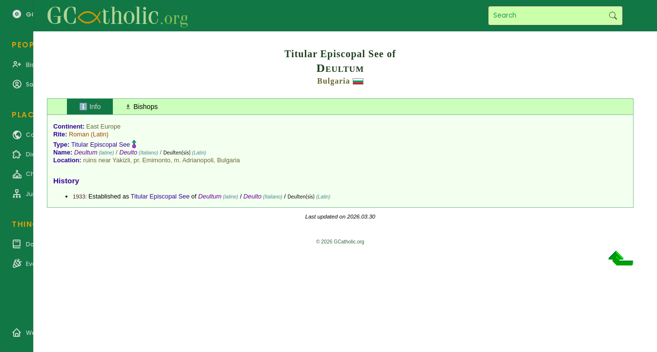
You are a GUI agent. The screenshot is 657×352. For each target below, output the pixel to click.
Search (612, 15)
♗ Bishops (141, 106)
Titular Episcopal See (100, 144)
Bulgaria (333, 81)
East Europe (103, 126)
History (66, 180)
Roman (79, 134)
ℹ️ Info (90, 106)
